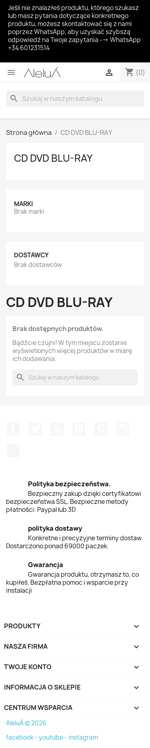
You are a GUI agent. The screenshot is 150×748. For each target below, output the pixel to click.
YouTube (78, 429)
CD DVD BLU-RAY (53, 158)
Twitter (35, 429)
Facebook (13, 429)
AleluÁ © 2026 (26, 723)
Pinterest (100, 429)
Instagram (122, 429)
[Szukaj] (75, 98)
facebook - (22, 737)
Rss (57, 429)
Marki (23, 204)
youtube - (53, 737)
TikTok (13, 450)
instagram (83, 737)
